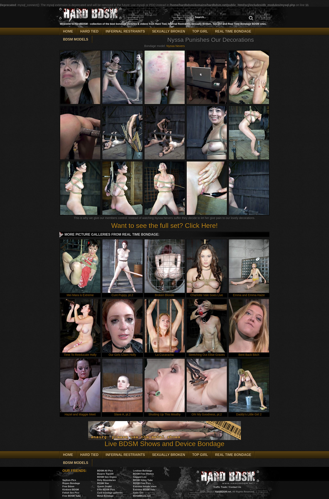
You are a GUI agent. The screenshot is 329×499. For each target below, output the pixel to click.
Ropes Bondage (71, 483)
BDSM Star (103, 483)
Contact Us (235, 487)
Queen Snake (104, 486)
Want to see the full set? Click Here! (164, 225)
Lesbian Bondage (142, 470)
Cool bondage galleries (110, 492)
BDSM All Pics (105, 470)
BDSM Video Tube (143, 480)
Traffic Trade (220, 487)
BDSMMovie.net (141, 496)
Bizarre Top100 (105, 474)
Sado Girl (138, 492)
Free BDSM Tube (72, 496)
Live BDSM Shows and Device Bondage (164, 441)
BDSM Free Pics (142, 483)
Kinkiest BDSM (71, 489)
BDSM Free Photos (143, 474)
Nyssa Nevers (175, 46)
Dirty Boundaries (106, 480)
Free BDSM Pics (106, 489)
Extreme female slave (145, 486)
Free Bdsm (68, 486)
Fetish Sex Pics (71, 492)
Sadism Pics (69, 480)
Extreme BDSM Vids (144, 489)
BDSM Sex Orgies (107, 477)
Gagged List (139, 477)
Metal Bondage (105, 496)
